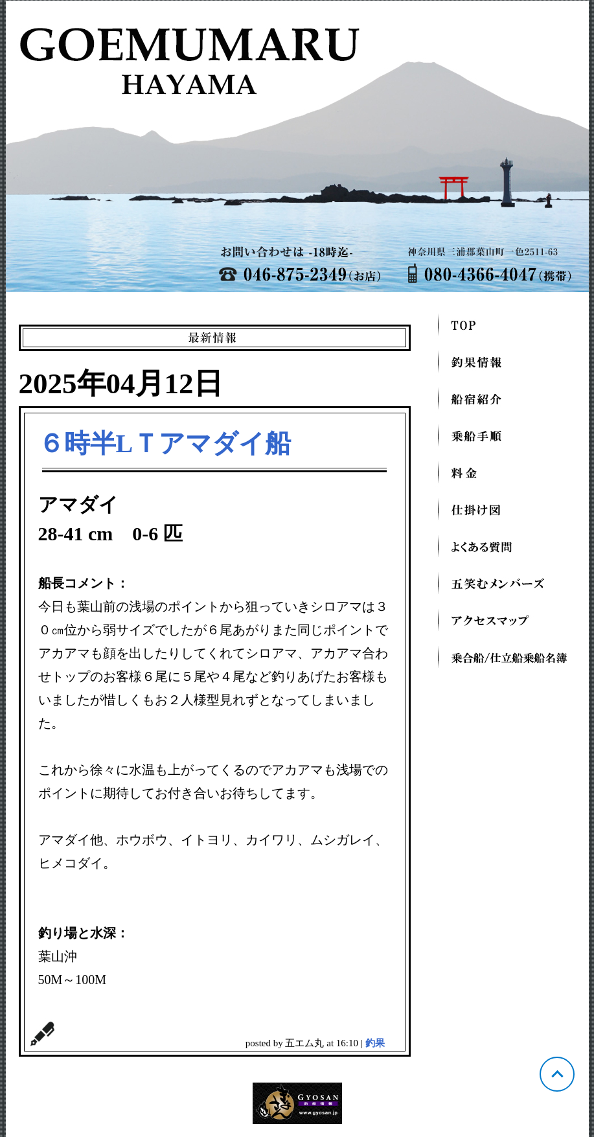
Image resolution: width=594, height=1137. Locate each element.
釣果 (375, 1043)
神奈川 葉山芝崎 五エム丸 (297, 146)
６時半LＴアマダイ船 (164, 443)
